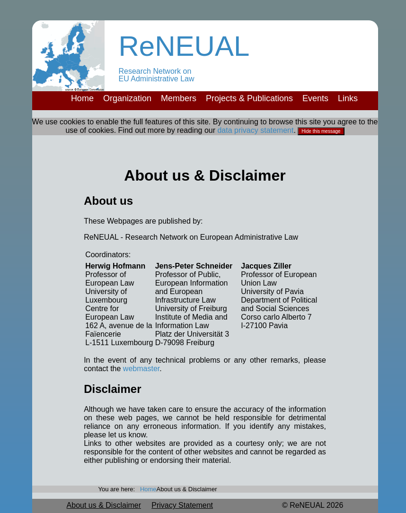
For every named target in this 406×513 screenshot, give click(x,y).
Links (348, 98)
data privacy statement (255, 130)
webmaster (141, 369)
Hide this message (320, 131)
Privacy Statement (182, 505)
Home (82, 98)
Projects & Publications (249, 98)
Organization (127, 98)
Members (178, 98)
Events (315, 98)
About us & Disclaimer (104, 505)
